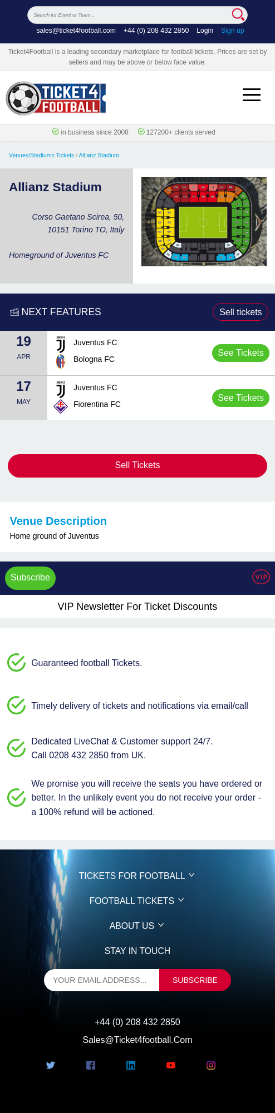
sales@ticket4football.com (75, 30)
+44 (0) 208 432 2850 (156, 30)
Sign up (232, 30)
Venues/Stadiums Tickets (41, 155)
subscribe (195, 980)
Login (205, 30)
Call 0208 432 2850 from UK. (88, 755)
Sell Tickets (137, 465)
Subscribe (30, 577)
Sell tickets (240, 312)
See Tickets (241, 352)
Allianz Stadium (99, 155)
